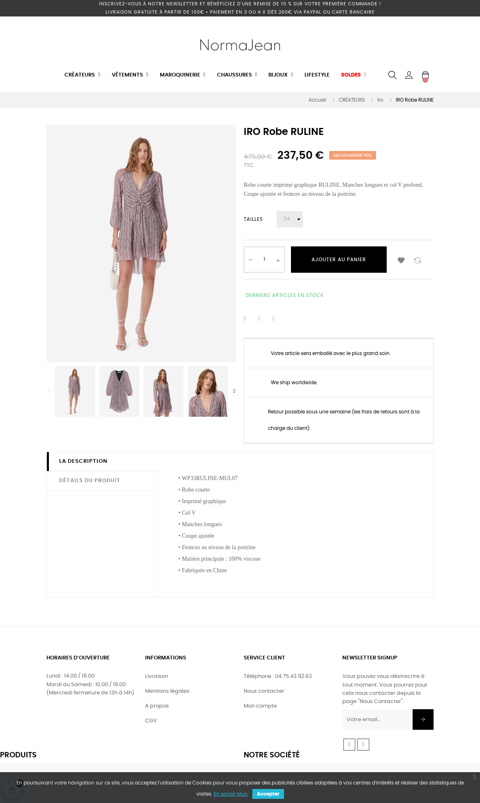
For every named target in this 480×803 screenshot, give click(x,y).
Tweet (264, 318)
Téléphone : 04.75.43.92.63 (278, 676)
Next (234, 391)
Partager (250, 318)
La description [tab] (83, 461)
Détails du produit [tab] (89, 480)
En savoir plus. (231, 793)
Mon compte (260, 706)
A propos (157, 706)
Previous (48, 391)
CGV (151, 721)
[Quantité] (264, 259)
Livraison (156, 676)
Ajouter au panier (339, 259)
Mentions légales (167, 691)
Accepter (268, 793)
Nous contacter (264, 691)
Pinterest (278, 318)
